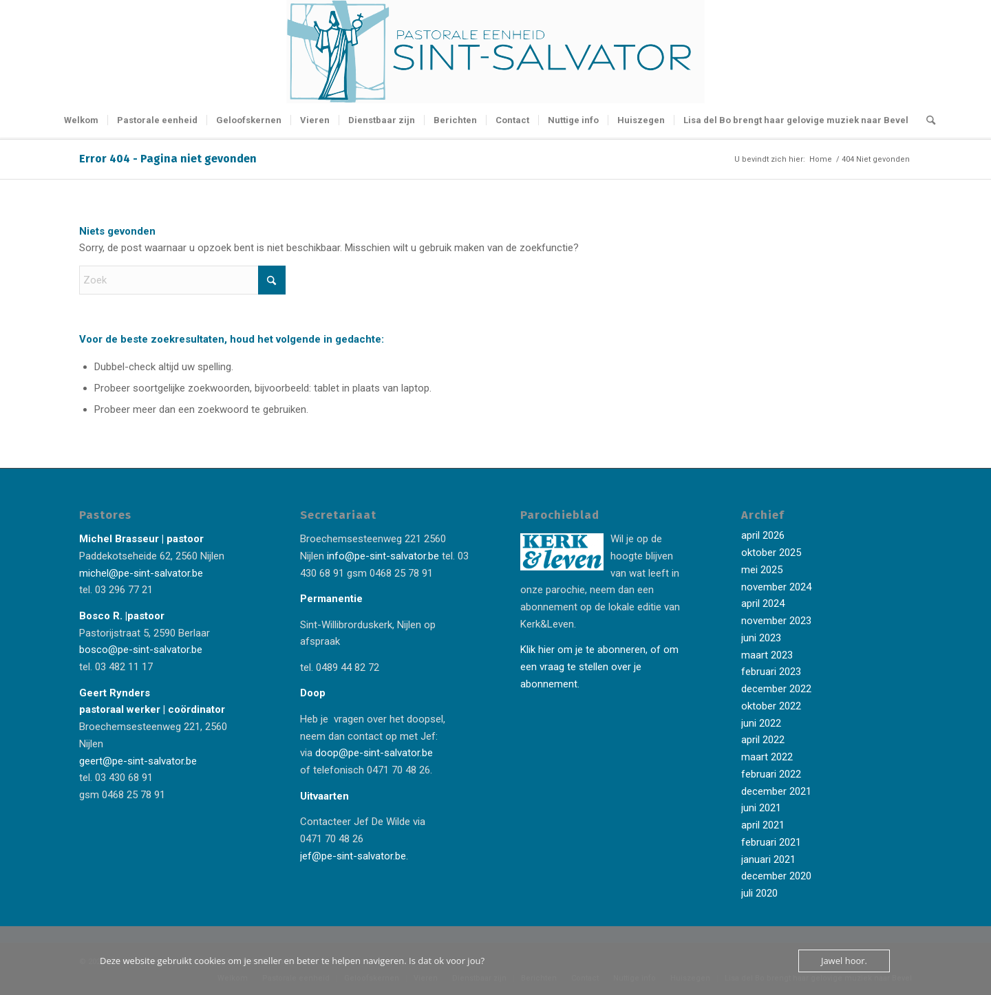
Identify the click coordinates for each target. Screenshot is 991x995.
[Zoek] (926, 120)
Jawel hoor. (844, 960)
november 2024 (776, 587)
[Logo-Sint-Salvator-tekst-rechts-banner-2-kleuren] (495, 51)
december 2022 (776, 689)
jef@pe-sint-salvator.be (353, 856)
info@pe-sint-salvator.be (381, 556)
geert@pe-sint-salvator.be (138, 761)
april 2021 (763, 825)
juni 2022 (761, 723)
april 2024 (763, 603)
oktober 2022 (771, 706)
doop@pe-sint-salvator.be (372, 753)
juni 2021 (761, 808)
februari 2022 (771, 774)
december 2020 (776, 876)
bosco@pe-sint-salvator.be (140, 649)
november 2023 (776, 620)
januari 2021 (768, 859)
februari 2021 (771, 842)
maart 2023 (767, 655)
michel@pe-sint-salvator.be (141, 573)
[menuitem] (81, 120)
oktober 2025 (771, 552)
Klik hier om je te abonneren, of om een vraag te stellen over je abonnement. (599, 666)
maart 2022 (767, 757)
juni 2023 (761, 638)
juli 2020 (759, 893)
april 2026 (763, 535)
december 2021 (776, 791)
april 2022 (763, 740)
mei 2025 (761, 570)
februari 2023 (771, 671)
